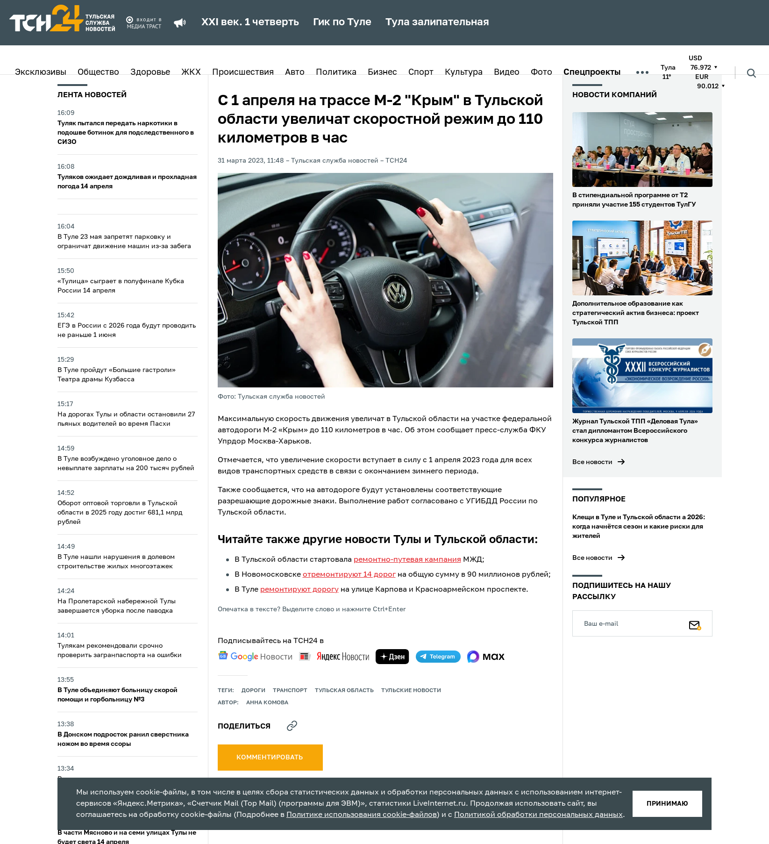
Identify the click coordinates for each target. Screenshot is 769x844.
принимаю (667, 804)
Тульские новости (411, 691)
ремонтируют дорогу (299, 590)
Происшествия (243, 72)
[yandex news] (334, 656)
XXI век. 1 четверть (250, 22)
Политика (336, 72)
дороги (253, 691)
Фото (541, 72)
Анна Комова (267, 703)
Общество (98, 72)
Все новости (592, 462)
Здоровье (150, 72)
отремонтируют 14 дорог (349, 575)
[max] (486, 657)
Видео (507, 72)
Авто (295, 72)
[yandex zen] (392, 656)
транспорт (290, 691)
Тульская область (344, 691)
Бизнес (382, 72)
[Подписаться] (695, 623)
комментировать (270, 757)
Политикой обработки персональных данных (538, 815)
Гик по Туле (342, 22)
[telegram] (438, 657)
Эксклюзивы (40, 72)
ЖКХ (191, 72)
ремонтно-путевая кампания (407, 560)
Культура (464, 72)
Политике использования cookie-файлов (361, 815)
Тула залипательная (437, 22)
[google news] (255, 656)
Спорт (421, 72)
